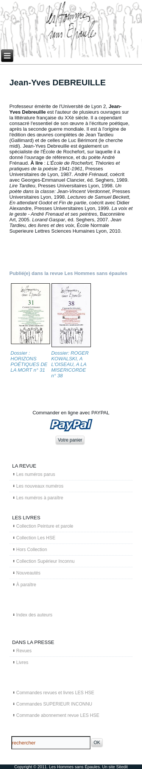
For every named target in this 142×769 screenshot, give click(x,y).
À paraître (26, 584)
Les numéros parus (35, 474)
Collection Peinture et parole (44, 526)
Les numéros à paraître (39, 497)
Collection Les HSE (35, 537)
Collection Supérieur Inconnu (45, 561)
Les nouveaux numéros (40, 486)
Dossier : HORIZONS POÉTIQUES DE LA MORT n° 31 (29, 361)
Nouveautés (28, 573)
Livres (22, 662)
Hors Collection (31, 549)
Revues (24, 650)
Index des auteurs (34, 615)
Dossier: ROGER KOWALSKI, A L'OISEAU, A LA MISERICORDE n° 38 (70, 364)
